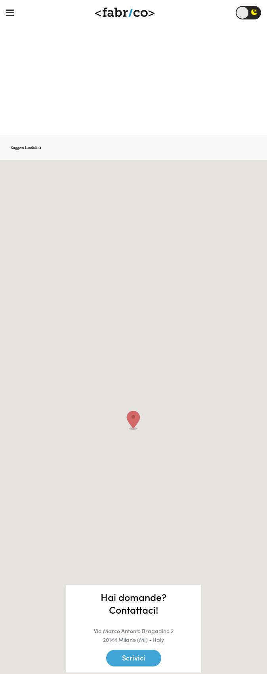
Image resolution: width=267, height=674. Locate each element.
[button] (133, 420)
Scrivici (133, 657)
